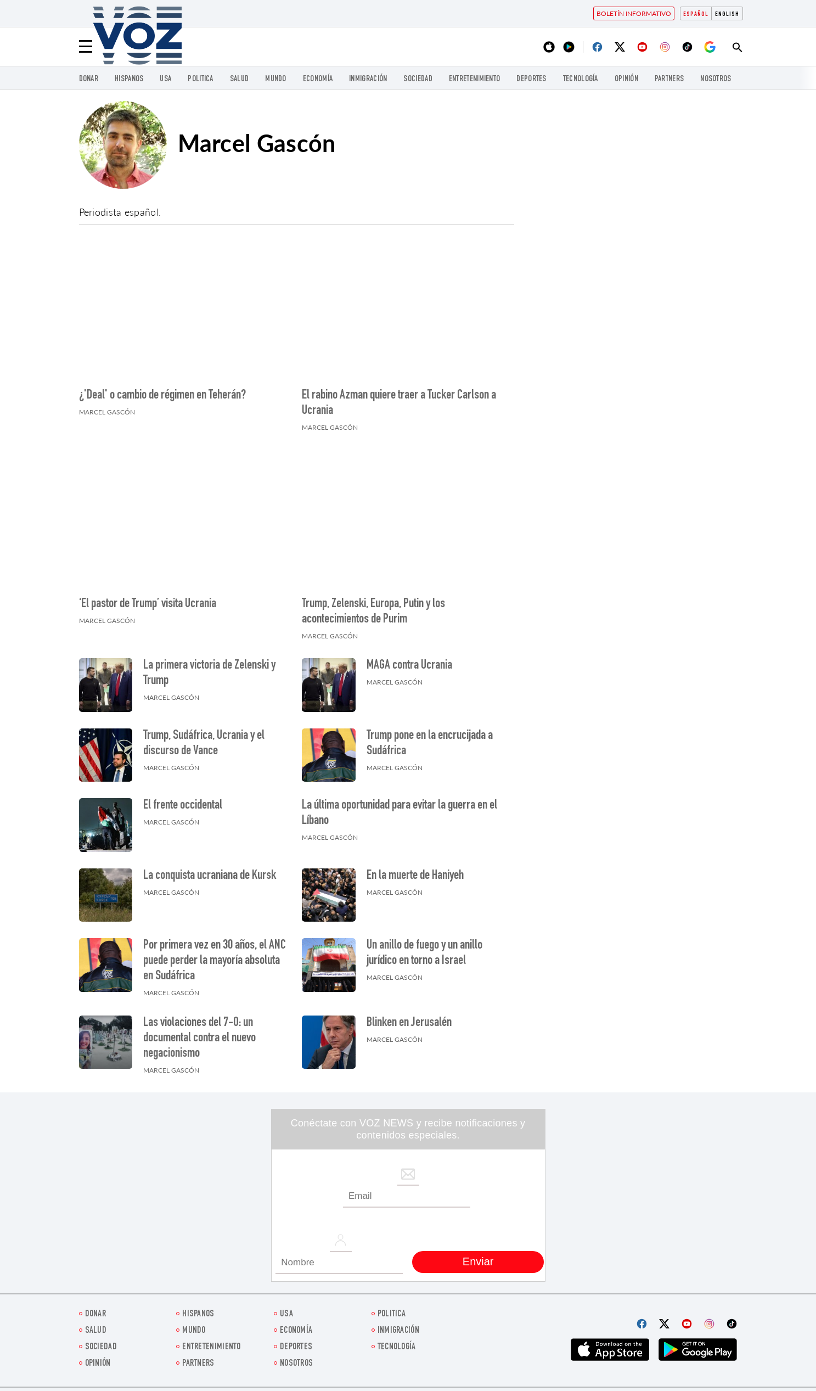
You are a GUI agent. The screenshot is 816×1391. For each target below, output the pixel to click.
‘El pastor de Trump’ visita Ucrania (147, 604)
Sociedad (417, 79)
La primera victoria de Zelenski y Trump (209, 673)
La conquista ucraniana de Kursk (209, 876)
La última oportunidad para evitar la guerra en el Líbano (399, 813)
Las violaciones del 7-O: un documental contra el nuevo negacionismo (199, 1039)
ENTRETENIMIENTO (474, 79)
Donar (89, 79)
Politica (200, 79)
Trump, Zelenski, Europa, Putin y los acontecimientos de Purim (373, 612)
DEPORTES (531, 79)
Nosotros (715, 79)
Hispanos (129, 79)
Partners (669, 79)
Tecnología (580, 79)
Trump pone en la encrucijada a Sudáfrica (430, 744)
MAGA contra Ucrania (409, 665)
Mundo (275, 79)
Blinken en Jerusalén (409, 1023)
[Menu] (85, 47)
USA (165, 79)
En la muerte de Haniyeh (415, 876)
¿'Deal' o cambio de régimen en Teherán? (162, 395)
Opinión (626, 79)
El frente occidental (182, 805)
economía (318, 79)
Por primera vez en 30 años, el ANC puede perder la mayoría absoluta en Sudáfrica (214, 961)
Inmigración (368, 79)
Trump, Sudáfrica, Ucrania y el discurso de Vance (204, 744)
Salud (239, 79)
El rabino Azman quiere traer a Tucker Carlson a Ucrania (399, 403)
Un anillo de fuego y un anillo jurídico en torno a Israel (424, 953)
